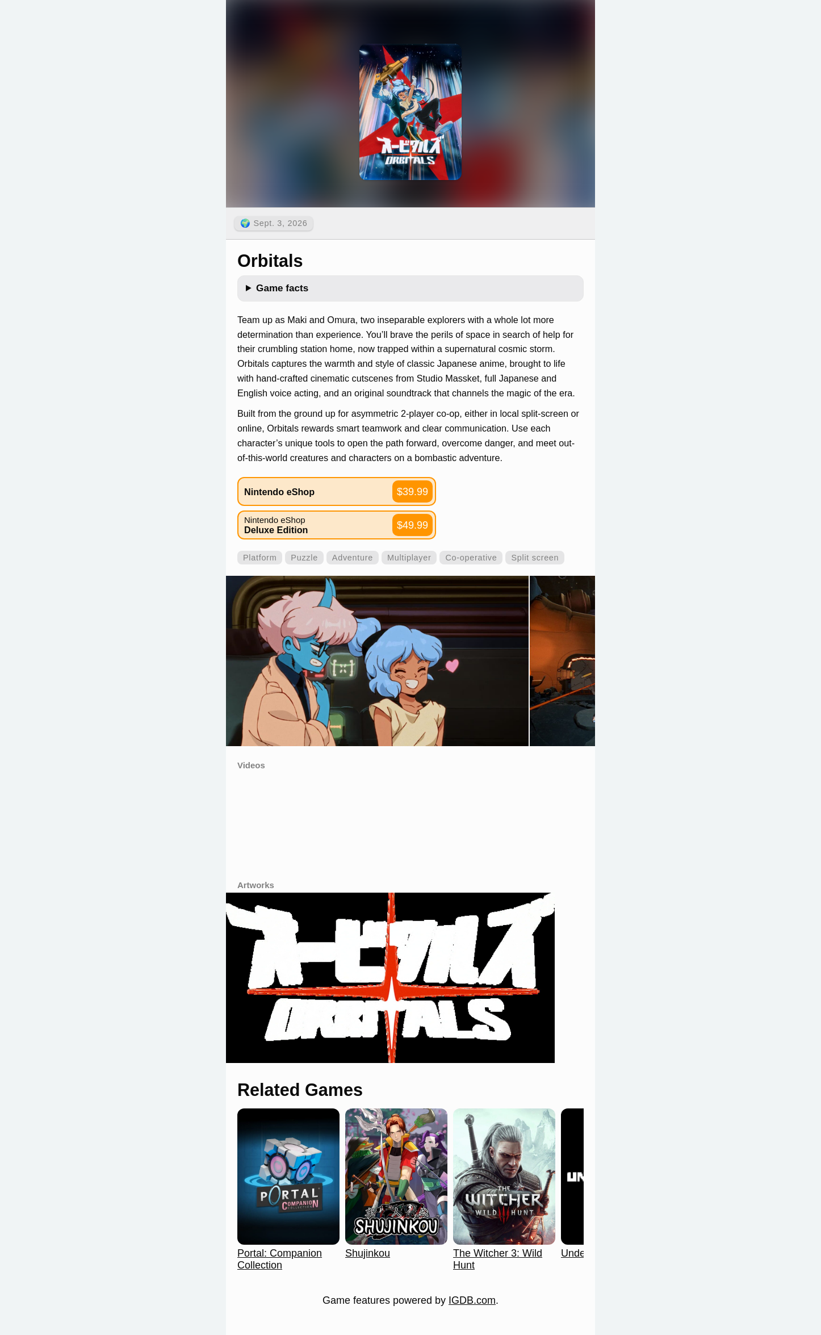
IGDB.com (472, 1300)
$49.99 (412, 525)
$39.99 (412, 491)
